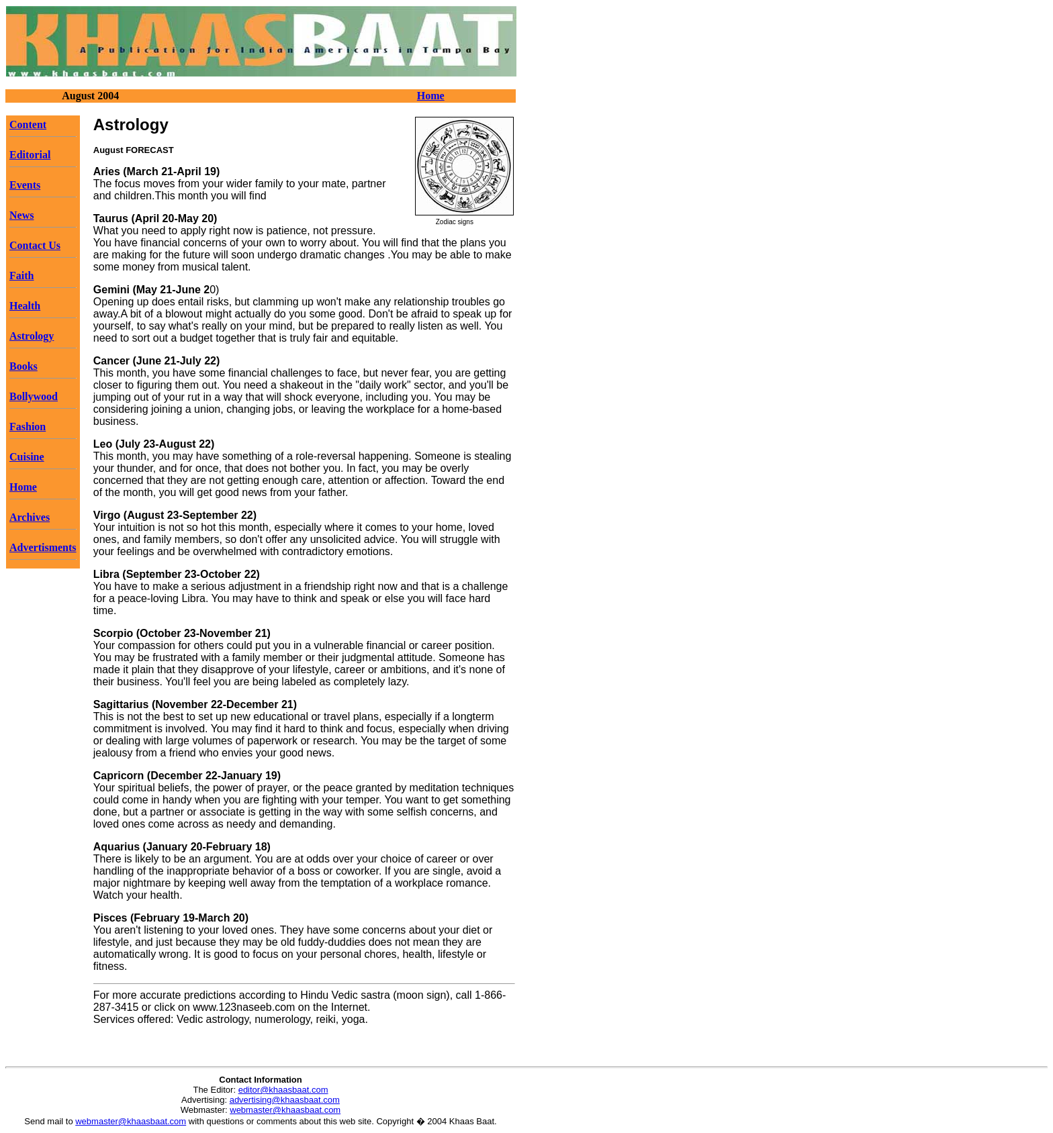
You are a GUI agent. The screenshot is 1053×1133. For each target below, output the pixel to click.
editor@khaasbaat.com (283, 1090)
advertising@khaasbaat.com (285, 1100)
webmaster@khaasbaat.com (285, 1110)
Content (27, 124)
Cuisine (26, 456)
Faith (21, 275)
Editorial (29, 154)
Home (431, 95)
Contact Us (34, 245)
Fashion (27, 426)
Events (24, 185)
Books (23, 366)
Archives (29, 517)
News (21, 215)
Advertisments (43, 547)
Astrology (31, 336)
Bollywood (33, 396)
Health (24, 305)
